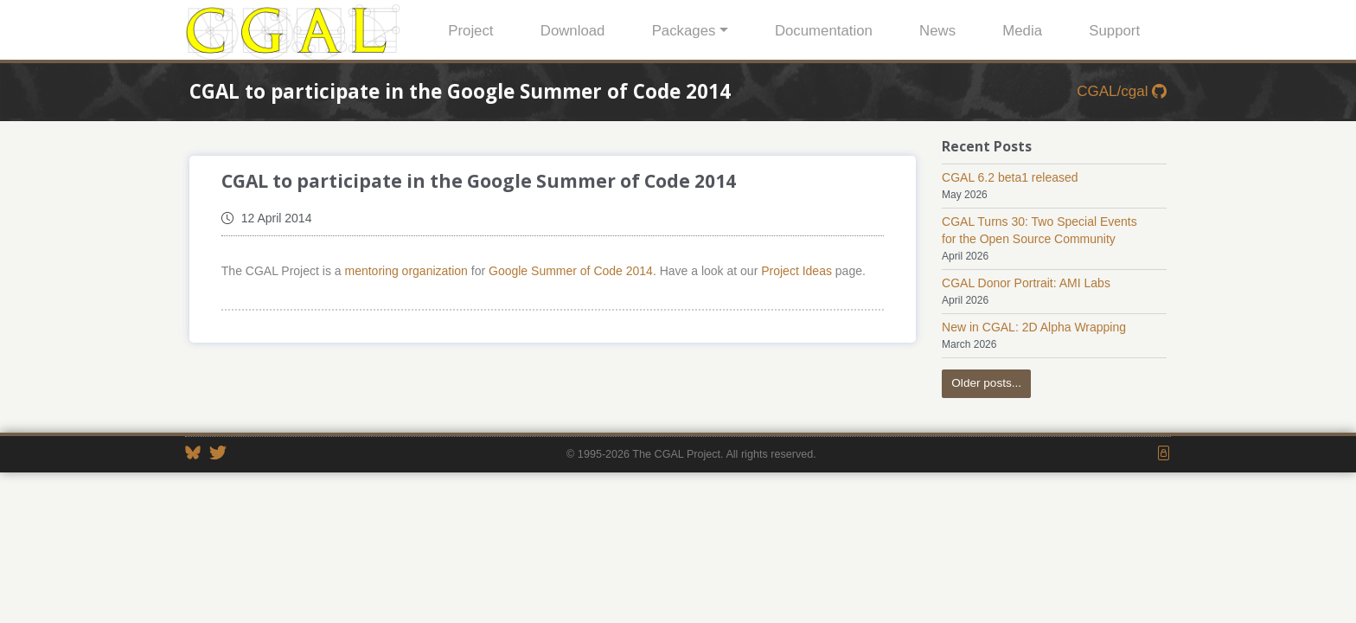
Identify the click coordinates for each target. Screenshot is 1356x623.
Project (470, 30)
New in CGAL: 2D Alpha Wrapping (1034, 327)
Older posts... (986, 382)
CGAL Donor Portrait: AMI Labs (1026, 283)
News (937, 30)
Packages (684, 30)
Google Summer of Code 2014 (571, 271)
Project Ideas (796, 271)
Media (1022, 30)
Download (572, 30)
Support (1114, 30)
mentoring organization (405, 271)
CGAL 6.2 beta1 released (1010, 177)
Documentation (824, 30)
